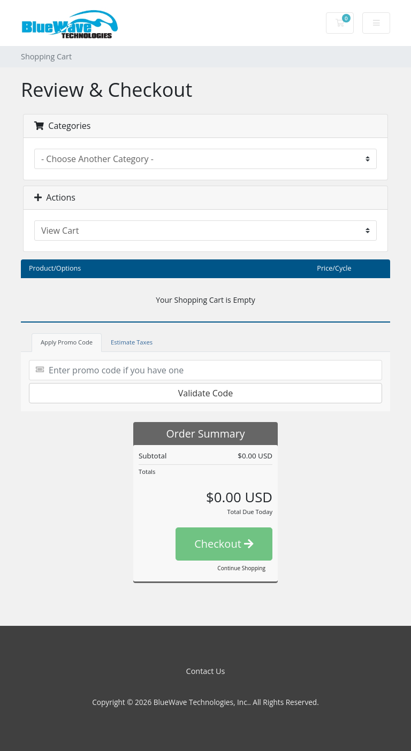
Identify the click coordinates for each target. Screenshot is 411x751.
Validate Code (205, 393)
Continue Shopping (241, 568)
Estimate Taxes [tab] (132, 342)
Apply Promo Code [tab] (67, 342)
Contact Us (205, 671)
